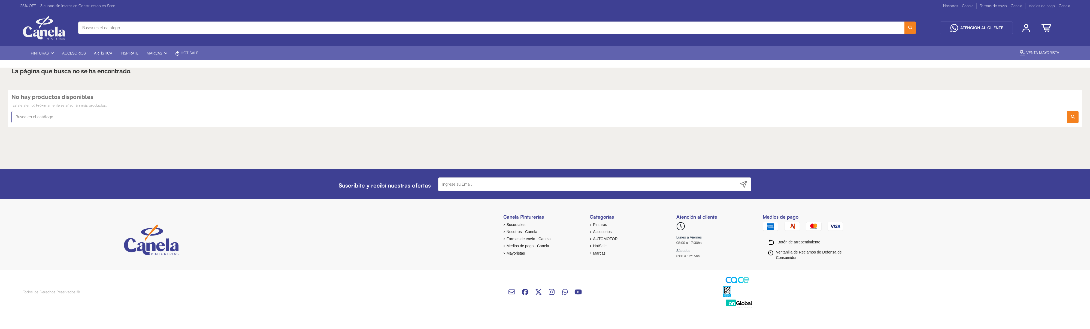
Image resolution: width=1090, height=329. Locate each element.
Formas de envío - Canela (1001, 5)
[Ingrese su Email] (587, 184)
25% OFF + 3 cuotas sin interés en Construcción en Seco (67, 5)
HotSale (600, 246)
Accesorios (602, 232)
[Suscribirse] (743, 184)
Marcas (599, 253)
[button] (42, 53)
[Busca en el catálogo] (910, 28)
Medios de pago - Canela (1049, 5)
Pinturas (600, 224)
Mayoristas (516, 253)
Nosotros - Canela (958, 5)
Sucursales (516, 224)
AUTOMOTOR (605, 239)
